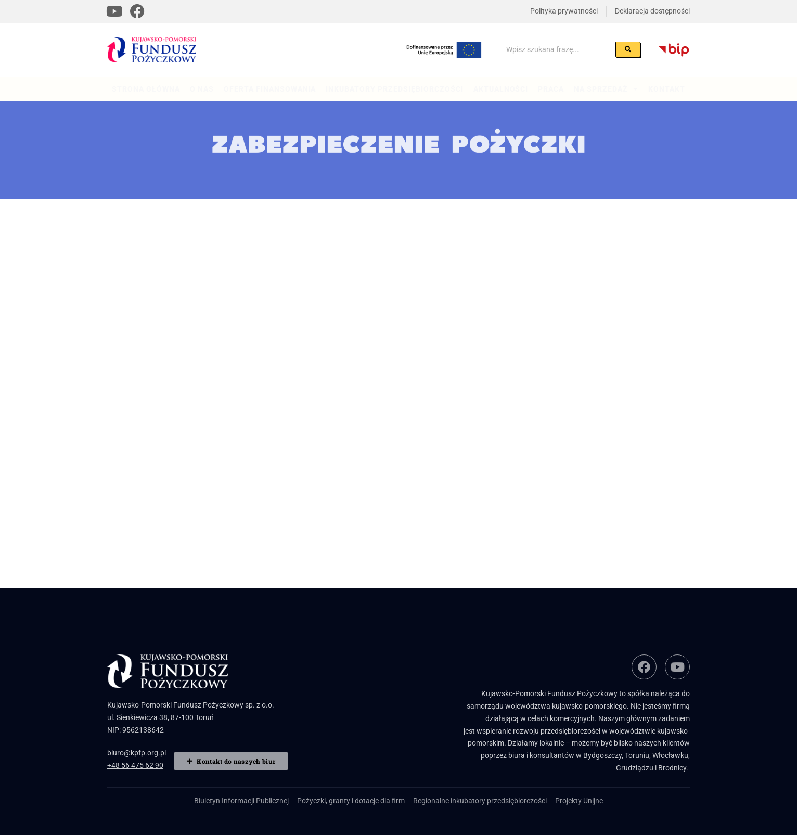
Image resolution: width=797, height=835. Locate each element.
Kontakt (666, 89)
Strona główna (146, 89)
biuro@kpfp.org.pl (136, 753)
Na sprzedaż (606, 89)
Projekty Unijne (579, 801)
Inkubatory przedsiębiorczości (394, 89)
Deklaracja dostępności (652, 11)
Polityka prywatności (564, 11)
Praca (551, 89)
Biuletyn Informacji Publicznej (241, 801)
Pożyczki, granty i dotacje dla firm (351, 801)
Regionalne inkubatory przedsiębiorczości (480, 801)
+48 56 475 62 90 (135, 765)
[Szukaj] (627, 49)
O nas (202, 89)
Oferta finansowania (270, 89)
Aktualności (501, 89)
